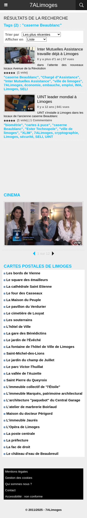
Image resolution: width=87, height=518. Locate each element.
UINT (49, 137)
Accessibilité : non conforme (24, 496)
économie (32, 85)
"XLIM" (26, 133)
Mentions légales (16, 471)
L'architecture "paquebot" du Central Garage (42, 400)
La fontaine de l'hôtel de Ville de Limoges (39, 347)
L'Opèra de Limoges (22, 427)
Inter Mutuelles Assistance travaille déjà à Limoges (60, 51)
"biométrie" (13, 125)
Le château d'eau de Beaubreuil (31, 454)
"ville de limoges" (67, 81)
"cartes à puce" (37, 125)
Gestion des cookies (18, 478)
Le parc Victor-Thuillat (23, 367)
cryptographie (66, 133)
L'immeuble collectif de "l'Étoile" (32, 387)
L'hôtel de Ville (17, 327)
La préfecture (16, 440)
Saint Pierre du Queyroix (25, 380)
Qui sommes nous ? (18, 484)
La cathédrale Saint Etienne (28, 286)
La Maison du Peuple (22, 300)
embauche (51, 85)
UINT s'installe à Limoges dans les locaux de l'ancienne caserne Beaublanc (43, 114)
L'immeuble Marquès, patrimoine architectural (43, 393)
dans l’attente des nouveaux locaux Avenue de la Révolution (43, 66)
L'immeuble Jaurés (21, 420)
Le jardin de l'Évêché (22, 340)
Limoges (11, 89)
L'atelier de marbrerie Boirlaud (30, 407)
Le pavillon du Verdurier (25, 306)
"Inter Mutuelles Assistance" (27, 81)
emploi (67, 85)
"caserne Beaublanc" (21, 77)
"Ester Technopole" (41, 129)
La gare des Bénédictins (25, 333)
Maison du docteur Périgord (28, 413)
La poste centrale (19, 433)
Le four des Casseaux (23, 293)
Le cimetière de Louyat (24, 313)
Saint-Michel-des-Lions (24, 353)
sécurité (26, 137)
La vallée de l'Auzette (22, 373)
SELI (24, 89)
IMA (78, 85)
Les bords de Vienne (22, 273)
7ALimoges (43, 5)
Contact (10, 490)
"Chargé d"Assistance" (60, 77)
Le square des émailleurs (26, 280)
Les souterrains (18, 320)
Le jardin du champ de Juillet (29, 360)
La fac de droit (17, 447)
